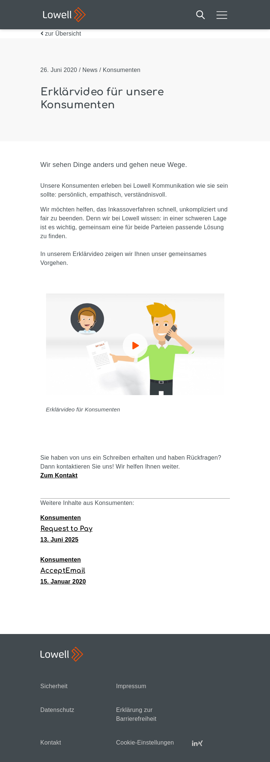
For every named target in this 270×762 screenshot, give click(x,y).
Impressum (131, 686)
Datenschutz (57, 710)
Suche (200, 14)
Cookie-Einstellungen (145, 742)
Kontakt (50, 742)
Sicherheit (54, 686)
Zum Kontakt (59, 475)
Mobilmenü (221, 14)
